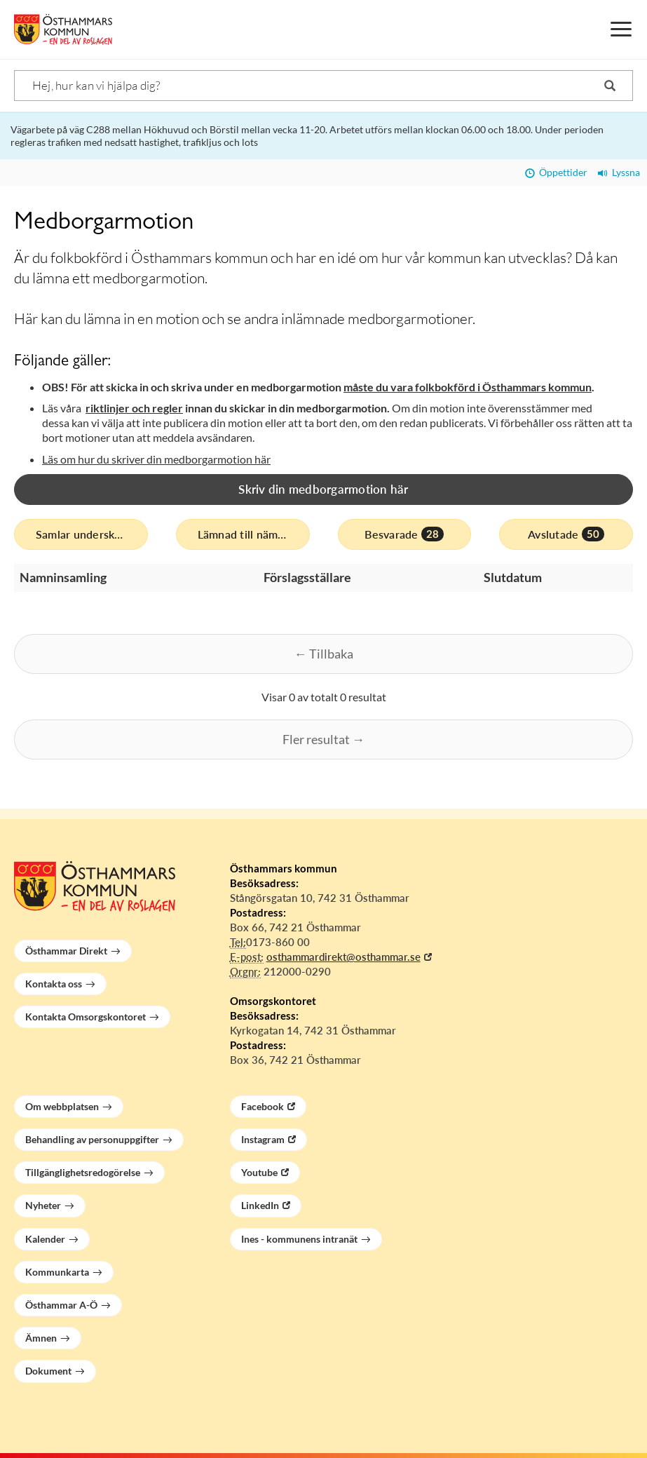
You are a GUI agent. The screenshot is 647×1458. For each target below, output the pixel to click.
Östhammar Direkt (66, 951)
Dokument (48, 1371)
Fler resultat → (323, 739)
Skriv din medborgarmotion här (323, 489)
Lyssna (619, 172)
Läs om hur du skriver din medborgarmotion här (156, 459)
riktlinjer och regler (134, 407)
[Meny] (621, 29)
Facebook (262, 1106)
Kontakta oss (53, 984)
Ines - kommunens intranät (299, 1239)
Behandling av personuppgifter (92, 1139)
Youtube (259, 1172)
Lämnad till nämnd (254, 534)
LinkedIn (260, 1205)
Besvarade (404, 534)
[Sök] (323, 85)
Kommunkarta (57, 1272)
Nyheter (43, 1205)
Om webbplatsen (62, 1106)
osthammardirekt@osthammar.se (343, 956)
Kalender (45, 1239)
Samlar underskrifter (92, 534)
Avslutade (566, 534)
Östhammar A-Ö (61, 1305)
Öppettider (556, 172)
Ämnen (41, 1338)
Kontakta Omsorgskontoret (85, 1016)
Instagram (263, 1139)
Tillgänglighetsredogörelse (82, 1172)
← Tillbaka (323, 653)
